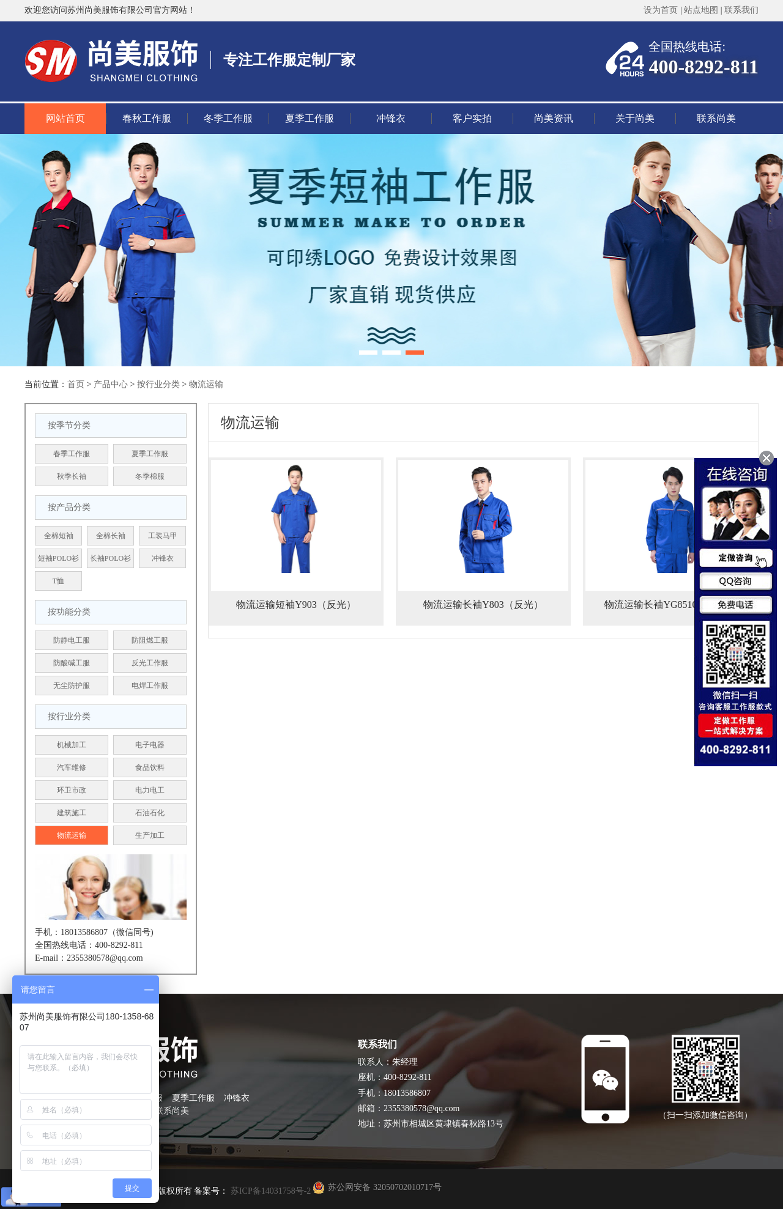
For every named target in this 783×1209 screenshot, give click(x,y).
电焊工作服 (150, 685)
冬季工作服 (228, 118)
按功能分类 (69, 611)
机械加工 (71, 745)
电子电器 (150, 745)
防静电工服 (71, 640)
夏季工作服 (309, 118)
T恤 (58, 581)
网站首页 (65, 118)
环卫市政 (71, 790)
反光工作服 (150, 663)
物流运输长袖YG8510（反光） (670, 604)
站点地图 (701, 10)
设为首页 (661, 10)
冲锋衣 (391, 118)
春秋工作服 (146, 118)
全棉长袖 (110, 535)
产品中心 (111, 384)
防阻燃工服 (150, 640)
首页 (75, 384)
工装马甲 (162, 535)
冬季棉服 (150, 476)
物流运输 (206, 384)
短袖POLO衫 (58, 558)
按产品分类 (69, 507)
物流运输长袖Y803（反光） (483, 604)
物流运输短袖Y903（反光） (296, 604)
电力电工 (150, 790)
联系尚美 (716, 118)
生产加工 (150, 835)
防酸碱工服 (71, 663)
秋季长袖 (71, 476)
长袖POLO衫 (110, 558)
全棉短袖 (58, 535)
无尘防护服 (71, 685)
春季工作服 (71, 453)
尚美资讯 (553, 118)
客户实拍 (472, 118)
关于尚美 (635, 118)
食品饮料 (150, 767)
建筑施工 (71, 812)
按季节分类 (69, 425)
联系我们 (741, 10)
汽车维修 (71, 767)
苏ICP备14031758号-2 (269, 1191)
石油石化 (150, 812)
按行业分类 (158, 384)
